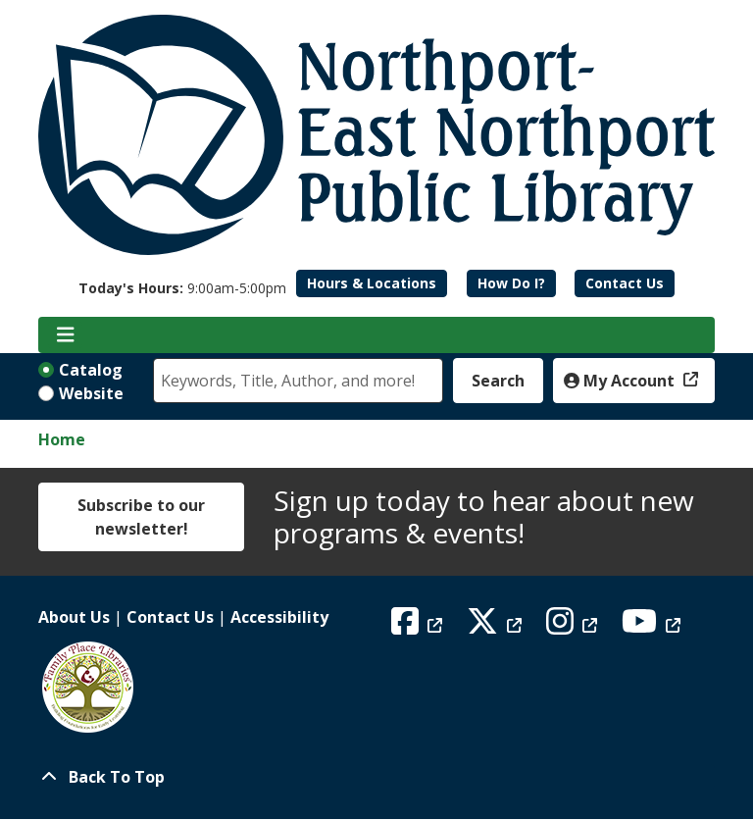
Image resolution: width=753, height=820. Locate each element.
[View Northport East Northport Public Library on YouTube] (653, 627)
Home (61, 439)
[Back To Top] (376, 777)
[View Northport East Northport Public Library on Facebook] (419, 627)
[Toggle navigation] (65, 335)
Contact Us (624, 283)
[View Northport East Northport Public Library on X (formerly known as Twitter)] (497, 627)
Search (498, 380)
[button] (182, 288)
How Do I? (511, 283)
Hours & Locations (371, 283)
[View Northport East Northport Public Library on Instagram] (574, 627)
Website (91, 393)
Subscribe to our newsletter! (141, 516)
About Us (74, 617)
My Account (621, 380)
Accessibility (279, 617)
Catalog (91, 370)
